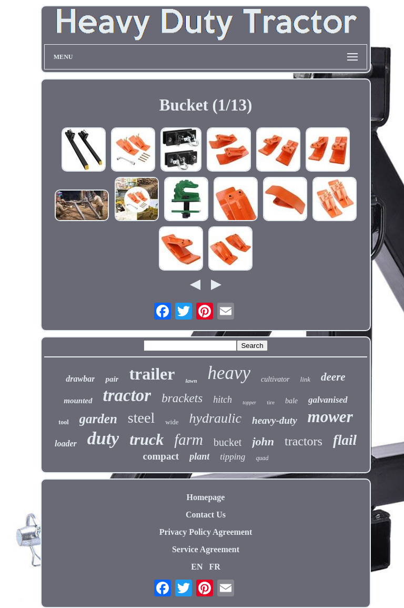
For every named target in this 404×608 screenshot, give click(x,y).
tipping (232, 457)
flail (345, 440)
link (305, 379)
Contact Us (206, 514)
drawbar (80, 378)
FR (214, 566)
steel (141, 418)
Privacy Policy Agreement (205, 531)
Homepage (206, 497)
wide (171, 422)
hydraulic (215, 418)
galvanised (328, 400)
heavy (229, 373)
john (263, 441)
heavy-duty (274, 420)
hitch (222, 399)
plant (199, 456)
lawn (191, 380)
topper (249, 402)
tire (271, 402)
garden (98, 419)
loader (66, 443)
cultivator (275, 379)
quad (262, 458)
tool (63, 422)
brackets (182, 398)
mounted (78, 400)
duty (103, 438)
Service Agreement (205, 549)
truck (146, 439)
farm (188, 439)
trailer (152, 373)
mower (330, 416)
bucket (227, 442)
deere (333, 377)
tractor (127, 395)
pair (111, 379)
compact (161, 456)
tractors (303, 441)
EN (197, 566)
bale (291, 401)
